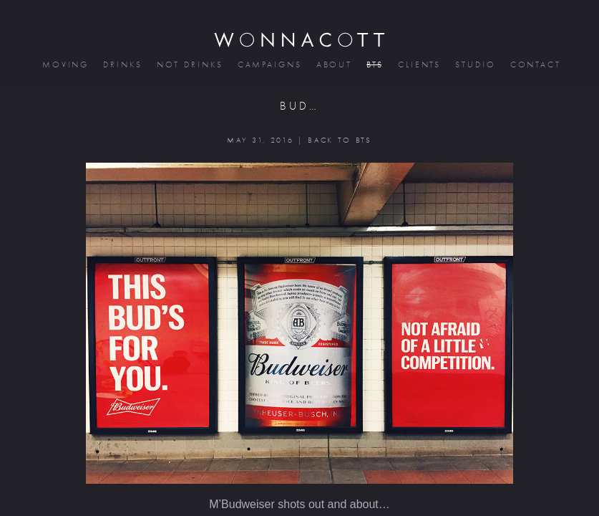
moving (64, 65)
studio (474, 65)
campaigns (269, 65)
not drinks (189, 65)
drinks (121, 65)
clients (418, 65)
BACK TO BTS (339, 140)
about (333, 65)
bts (373, 65)
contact (534, 65)
